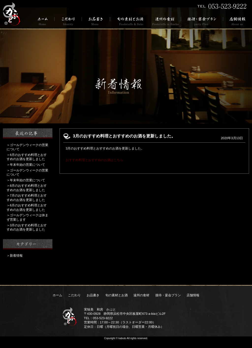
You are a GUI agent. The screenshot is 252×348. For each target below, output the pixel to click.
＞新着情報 (15, 255)
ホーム (44, 20)
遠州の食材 (165, 20)
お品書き (96, 20)
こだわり (68, 20)
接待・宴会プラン (202, 20)
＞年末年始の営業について (26, 164)
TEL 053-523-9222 (222, 6)
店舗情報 (236, 20)
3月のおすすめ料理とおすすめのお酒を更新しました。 (124, 136)
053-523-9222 (103, 318)
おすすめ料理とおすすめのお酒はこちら (94, 160)
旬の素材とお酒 (129, 20)
